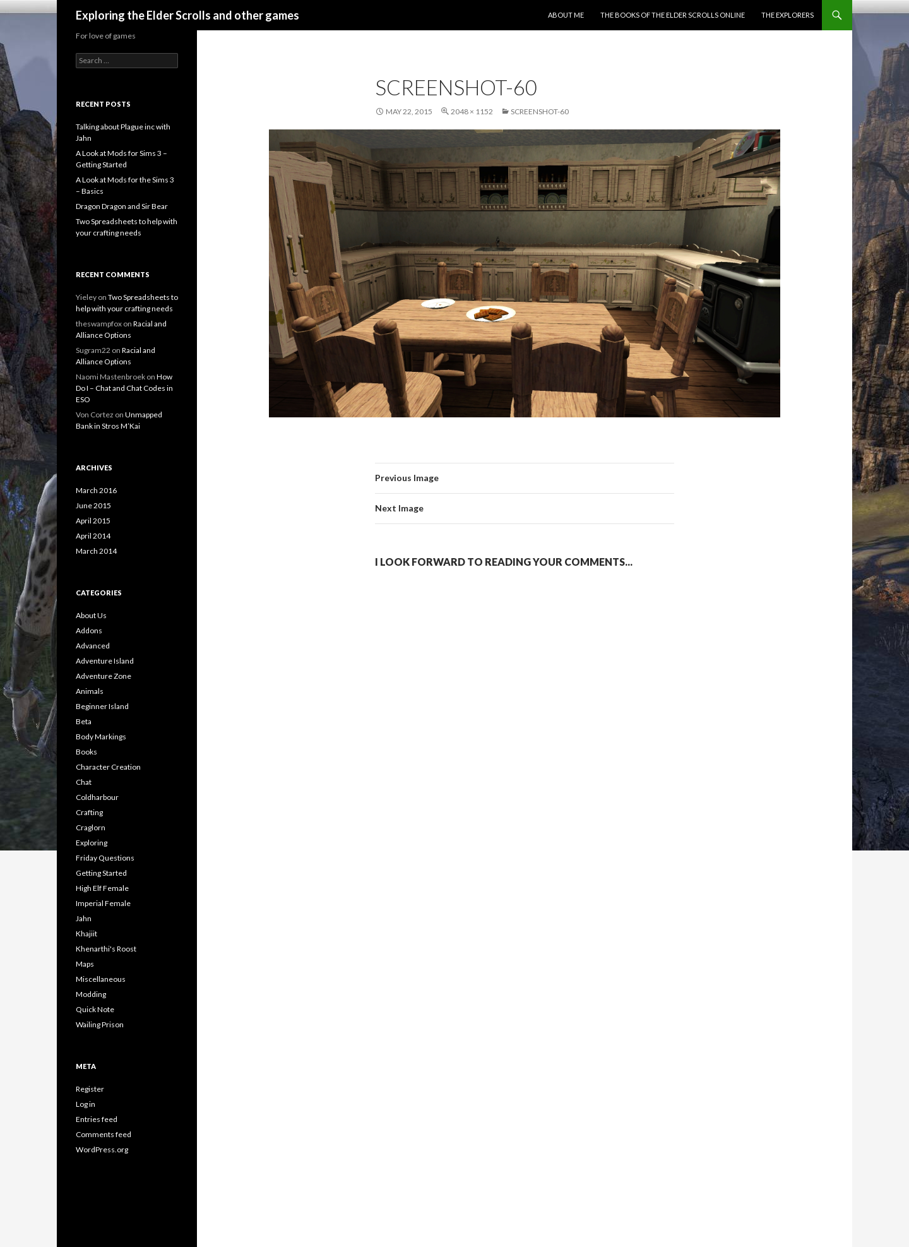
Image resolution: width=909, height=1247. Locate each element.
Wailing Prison (100, 1024)
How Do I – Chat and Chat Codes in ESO (124, 388)
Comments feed (103, 1134)
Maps (85, 964)
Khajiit (86, 933)
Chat (84, 782)
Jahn (84, 918)
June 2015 (93, 505)
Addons (89, 630)
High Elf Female (102, 888)
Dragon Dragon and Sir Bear (122, 206)
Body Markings (101, 736)
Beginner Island (102, 706)
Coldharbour (97, 797)
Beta (84, 721)
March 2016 (96, 490)
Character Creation (108, 767)
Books (86, 751)
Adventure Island (105, 660)
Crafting (89, 812)
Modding (91, 994)
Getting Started (101, 873)
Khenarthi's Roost (106, 948)
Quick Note (95, 1009)
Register (90, 1089)
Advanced (93, 645)
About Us (91, 615)
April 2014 (93, 535)
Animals (90, 691)
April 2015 (93, 520)
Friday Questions (105, 857)
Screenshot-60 (540, 111)
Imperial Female (103, 903)
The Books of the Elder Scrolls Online (672, 15)
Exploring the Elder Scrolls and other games (187, 15)
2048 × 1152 (472, 111)
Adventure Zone (103, 676)
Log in (85, 1104)
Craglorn (90, 827)
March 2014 (96, 551)
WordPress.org (102, 1149)
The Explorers (787, 15)
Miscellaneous (101, 979)
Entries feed (96, 1119)
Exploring (91, 842)
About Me (566, 15)
